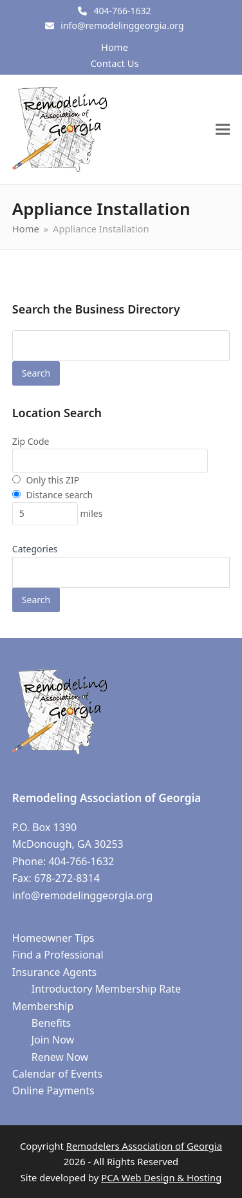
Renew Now (60, 1057)
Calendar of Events (57, 1074)
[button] (223, 129)
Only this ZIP (46, 480)
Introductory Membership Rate (106, 989)
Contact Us (114, 63)
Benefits (51, 1023)
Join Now (53, 1040)
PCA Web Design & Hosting (161, 1177)
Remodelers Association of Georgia (144, 1145)
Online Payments (53, 1090)
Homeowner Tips (53, 938)
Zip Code (31, 441)
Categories (35, 549)
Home (114, 47)
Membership (43, 1006)
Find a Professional (58, 955)
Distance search (52, 495)
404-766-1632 (122, 11)
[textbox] (23, 575)
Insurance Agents (54, 972)
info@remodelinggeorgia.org (121, 25)
